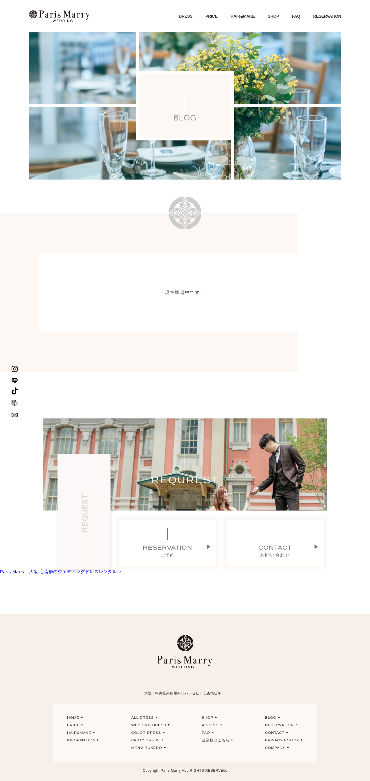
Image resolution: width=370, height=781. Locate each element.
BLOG (270, 718)
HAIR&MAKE (243, 16)
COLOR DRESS (146, 733)
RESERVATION (327, 16)
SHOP (273, 16)
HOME (73, 718)
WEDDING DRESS (148, 725)
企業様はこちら (216, 740)
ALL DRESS (142, 718)
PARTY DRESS (145, 740)
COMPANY (275, 748)
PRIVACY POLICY (282, 740)
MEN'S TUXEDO (146, 748)
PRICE (212, 16)
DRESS (186, 16)
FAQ (296, 16)
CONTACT (274, 733)
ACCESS (210, 725)
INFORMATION (81, 740)
